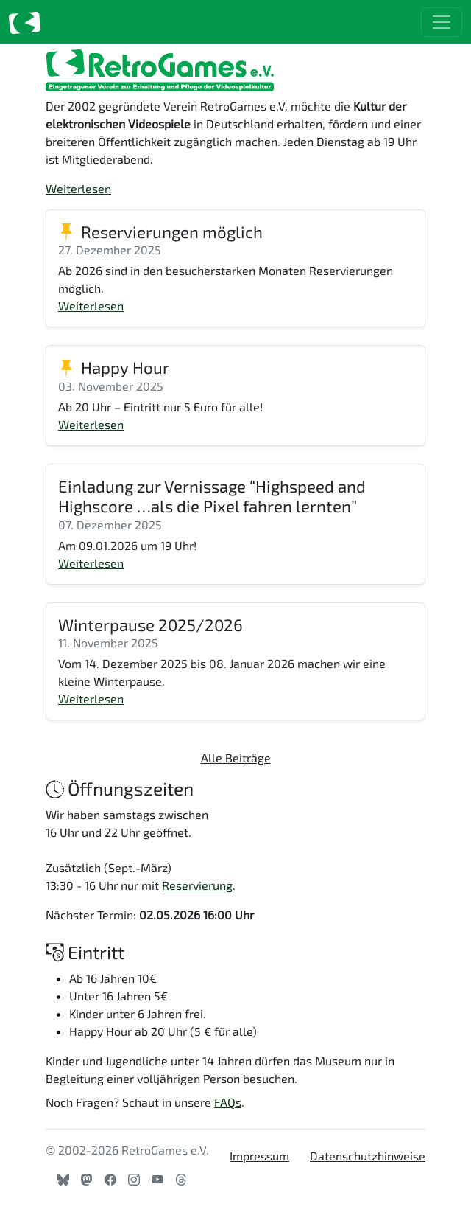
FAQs (227, 1102)
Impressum (259, 1156)
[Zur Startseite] (24, 22)
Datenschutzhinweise (367, 1156)
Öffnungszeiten (120, 788)
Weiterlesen (78, 188)
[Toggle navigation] (441, 22)
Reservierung (197, 885)
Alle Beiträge (236, 758)
